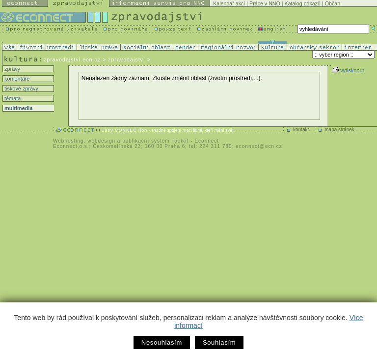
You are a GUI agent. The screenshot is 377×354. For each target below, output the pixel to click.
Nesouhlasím (161, 342)
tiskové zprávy (20, 88)
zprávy (11, 69)
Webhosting (68, 141)
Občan (332, 3)
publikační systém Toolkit (155, 141)
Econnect (206, 141)
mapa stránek (339, 129)
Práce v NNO (264, 3)
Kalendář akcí (229, 3)
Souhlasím (219, 342)
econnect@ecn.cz (259, 146)
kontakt (301, 129)
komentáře (16, 79)
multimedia (17, 108)
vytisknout (348, 70)
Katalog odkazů (303, 3)
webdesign (101, 141)
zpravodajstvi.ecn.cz (72, 59)
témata (12, 98)
